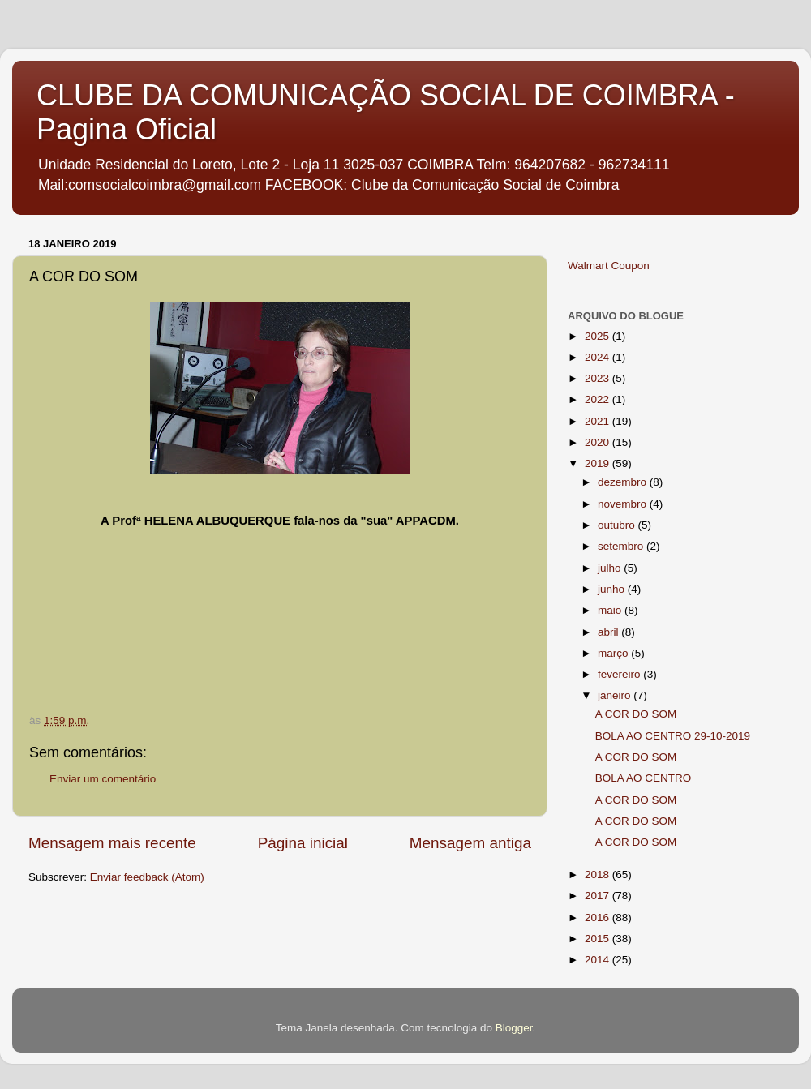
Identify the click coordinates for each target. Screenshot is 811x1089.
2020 (598, 442)
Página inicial (303, 842)
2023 (598, 378)
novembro (624, 504)
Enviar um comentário (102, 779)
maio (611, 610)
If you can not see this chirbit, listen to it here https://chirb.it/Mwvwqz (293, 590)
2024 (598, 357)
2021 (598, 421)
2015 (598, 939)
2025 (598, 336)
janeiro (615, 695)
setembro (622, 546)
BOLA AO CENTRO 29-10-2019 (672, 736)
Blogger (514, 1028)
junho (613, 589)
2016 (598, 917)
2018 (598, 874)
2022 (598, 399)
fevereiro (620, 674)
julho (611, 568)
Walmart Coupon (609, 265)
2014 (598, 960)
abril (609, 632)
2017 (598, 896)
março (614, 653)
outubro (618, 525)
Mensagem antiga (470, 842)
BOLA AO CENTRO (643, 778)
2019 (598, 463)
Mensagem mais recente (112, 842)
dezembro (624, 482)
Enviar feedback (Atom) (147, 877)
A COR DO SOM (636, 714)
